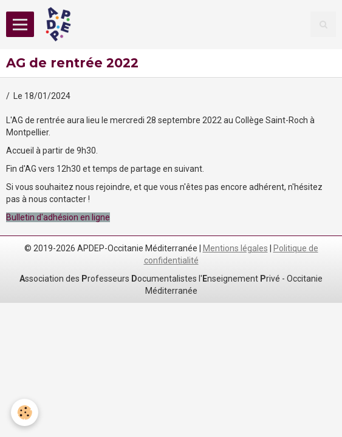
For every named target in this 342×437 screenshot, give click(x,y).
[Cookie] (24, 412)
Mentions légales (235, 248)
